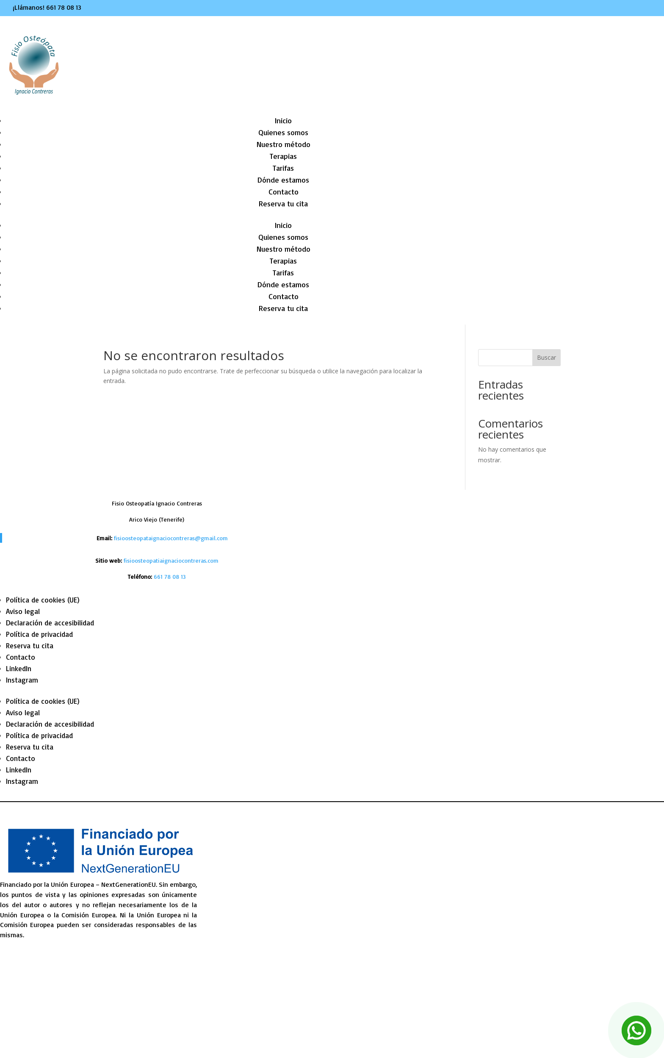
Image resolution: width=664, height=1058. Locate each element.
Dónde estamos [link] (283, 179)
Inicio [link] (283, 120)
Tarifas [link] (283, 167)
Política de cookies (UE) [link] (43, 599)
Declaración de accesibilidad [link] (50, 622)
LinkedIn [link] (18, 668)
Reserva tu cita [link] (283, 203)
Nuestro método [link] (283, 144)
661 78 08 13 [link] (63, 7)
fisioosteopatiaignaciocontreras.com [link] (171, 560)
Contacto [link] (283, 191)
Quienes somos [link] (283, 132)
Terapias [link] (283, 156)
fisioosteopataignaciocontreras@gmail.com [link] (171, 537)
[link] (170, 576)
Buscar (546, 357)
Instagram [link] (22, 679)
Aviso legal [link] (23, 611)
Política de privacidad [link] (39, 634)
